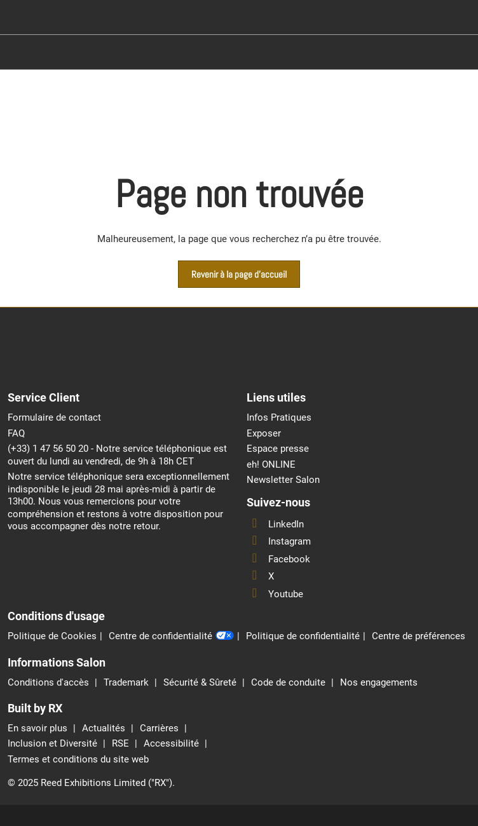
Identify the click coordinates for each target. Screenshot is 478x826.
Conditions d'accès (50, 682)
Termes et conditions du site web (78, 759)
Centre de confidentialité (171, 636)
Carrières (160, 728)
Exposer (264, 433)
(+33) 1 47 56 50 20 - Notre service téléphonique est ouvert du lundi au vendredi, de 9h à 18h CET (117, 455)
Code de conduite (289, 682)
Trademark (127, 682)
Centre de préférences (418, 636)
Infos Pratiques (279, 417)
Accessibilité (172, 743)
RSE (122, 743)
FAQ (16, 433)
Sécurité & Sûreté (201, 682)
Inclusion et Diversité (54, 743)
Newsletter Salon (283, 479)
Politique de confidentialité (303, 636)
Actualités (105, 728)
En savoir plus (39, 728)
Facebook (278, 559)
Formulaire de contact (54, 417)
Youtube (275, 594)
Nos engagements (379, 682)
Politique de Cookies (52, 636)
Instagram (279, 541)
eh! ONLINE (271, 464)
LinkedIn (275, 524)
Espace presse (278, 448)
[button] (239, 274)
